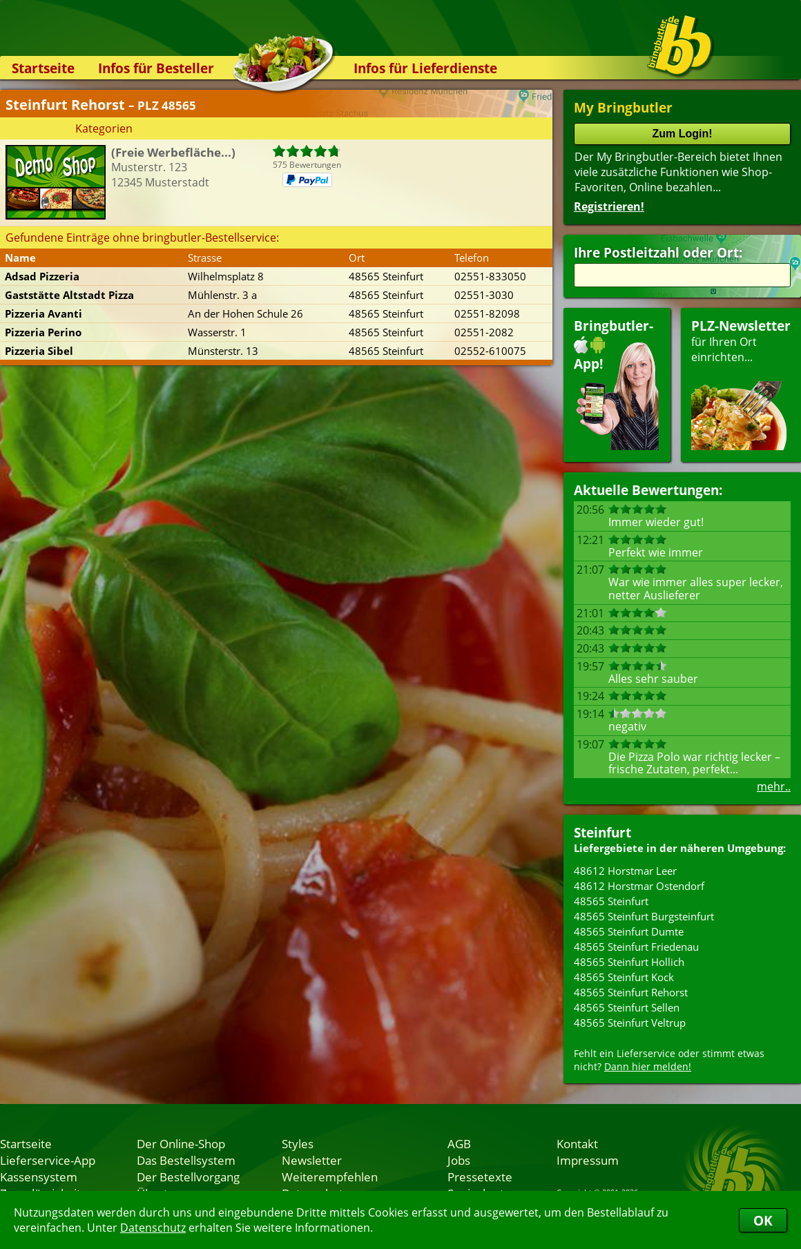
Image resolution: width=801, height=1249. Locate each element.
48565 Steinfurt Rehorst (631, 992)
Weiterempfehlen (330, 1176)
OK (763, 1220)
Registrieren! (609, 206)
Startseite (43, 68)
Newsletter (312, 1160)
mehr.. (774, 786)
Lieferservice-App (47, 1160)
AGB (459, 1143)
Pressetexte (479, 1176)
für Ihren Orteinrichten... (741, 383)
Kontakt (577, 1143)
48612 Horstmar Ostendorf (639, 886)
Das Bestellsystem (186, 1160)
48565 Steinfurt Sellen (626, 1007)
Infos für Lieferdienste (425, 68)
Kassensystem (38, 1176)
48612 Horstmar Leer (625, 871)
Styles (297, 1143)
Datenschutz (153, 1227)
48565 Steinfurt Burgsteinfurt (644, 916)
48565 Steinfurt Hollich (629, 962)
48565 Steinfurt (611, 901)
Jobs (458, 1160)
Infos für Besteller (156, 68)
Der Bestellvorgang (188, 1176)
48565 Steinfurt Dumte (629, 931)
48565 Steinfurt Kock (624, 977)
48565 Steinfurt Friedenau (636, 946)
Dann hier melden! (647, 1066)
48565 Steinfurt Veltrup (630, 1022)
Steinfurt (602, 832)
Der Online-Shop (181, 1143)
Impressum (588, 1160)
